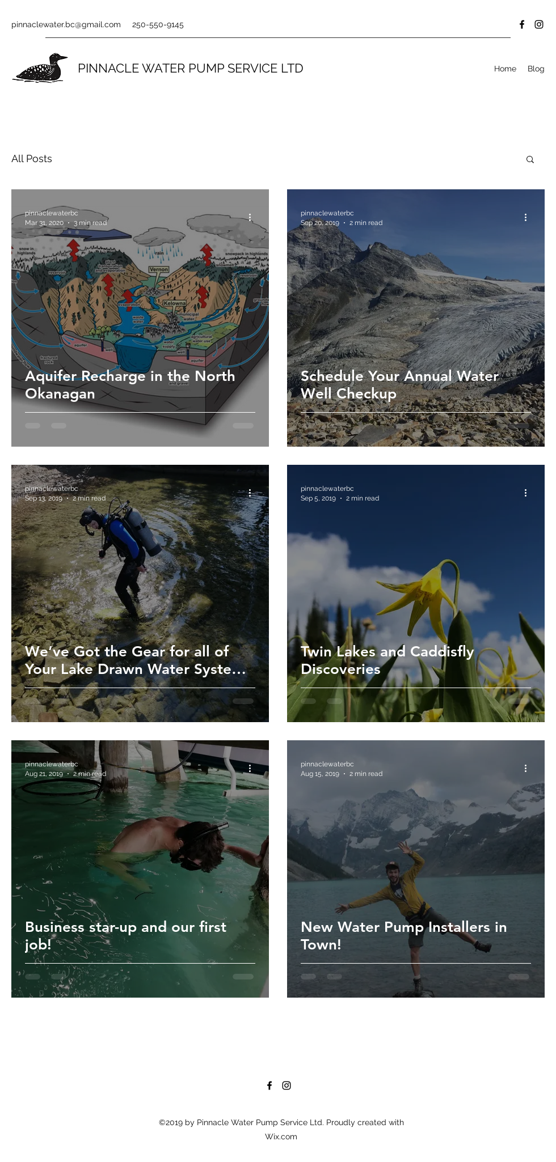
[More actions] (253, 217)
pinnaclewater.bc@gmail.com (66, 24)
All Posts (31, 158)
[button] (530, 160)
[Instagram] (539, 24)
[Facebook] (522, 24)
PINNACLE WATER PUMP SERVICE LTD (191, 68)
